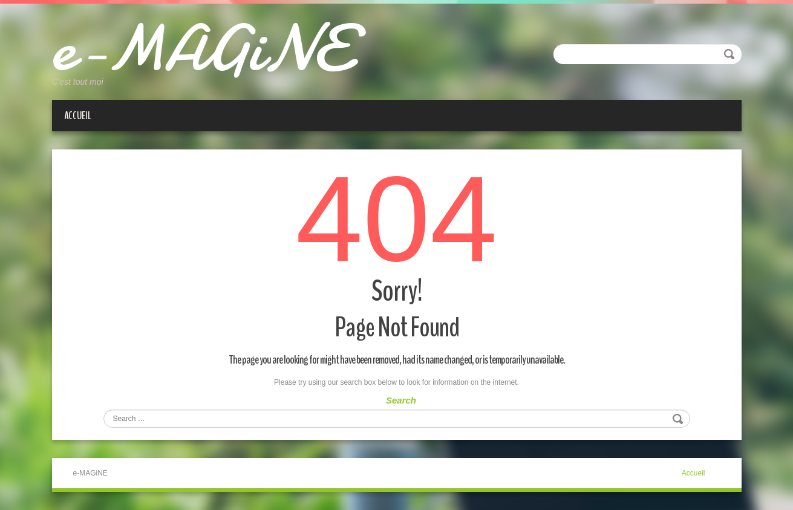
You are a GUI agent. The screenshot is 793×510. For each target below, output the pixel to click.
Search (401, 400)
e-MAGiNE (201, 48)
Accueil (77, 115)
